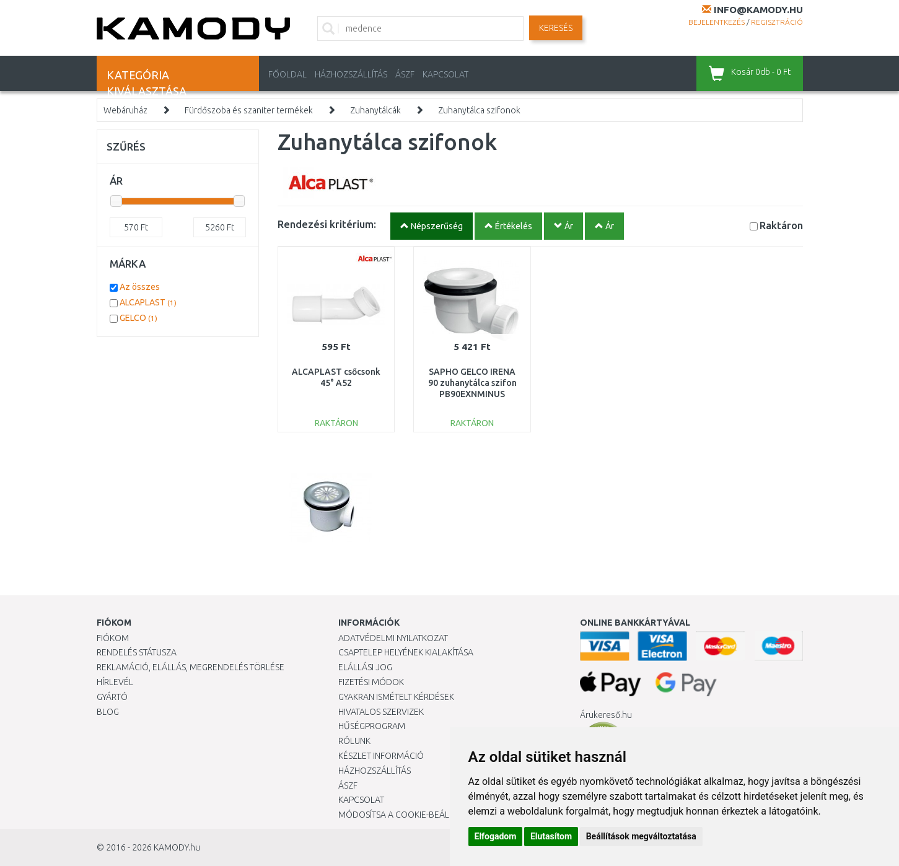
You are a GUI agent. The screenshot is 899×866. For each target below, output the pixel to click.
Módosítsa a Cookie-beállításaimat (415, 815)
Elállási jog (365, 667)
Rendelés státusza (137, 652)
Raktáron (781, 225)
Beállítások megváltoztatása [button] (641, 836)
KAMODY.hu (177, 847)
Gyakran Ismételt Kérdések (396, 697)
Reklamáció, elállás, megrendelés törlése (190, 667)
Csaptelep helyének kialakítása (405, 652)
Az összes (140, 287)
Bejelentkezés (716, 22)
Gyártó (112, 697)
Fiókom (113, 638)
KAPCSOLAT (445, 74)
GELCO (138, 318)
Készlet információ (381, 756)
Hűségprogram (371, 726)
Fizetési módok (371, 682)
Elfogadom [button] (496, 836)
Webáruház (125, 110)
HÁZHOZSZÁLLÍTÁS (351, 74)
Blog (108, 712)
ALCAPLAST (148, 302)
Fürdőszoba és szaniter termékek (249, 110)
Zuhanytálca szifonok (479, 110)
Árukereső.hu (606, 715)
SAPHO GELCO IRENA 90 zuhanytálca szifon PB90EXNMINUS (472, 383)
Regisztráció (777, 22)
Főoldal (287, 74)
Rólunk (354, 741)
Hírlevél (115, 682)
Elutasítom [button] (551, 836)
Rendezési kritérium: (327, 224)
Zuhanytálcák (375, 110)
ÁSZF (404, 74)
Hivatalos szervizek (381, 712)
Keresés (555, 28)
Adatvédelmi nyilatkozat (393, 638)
